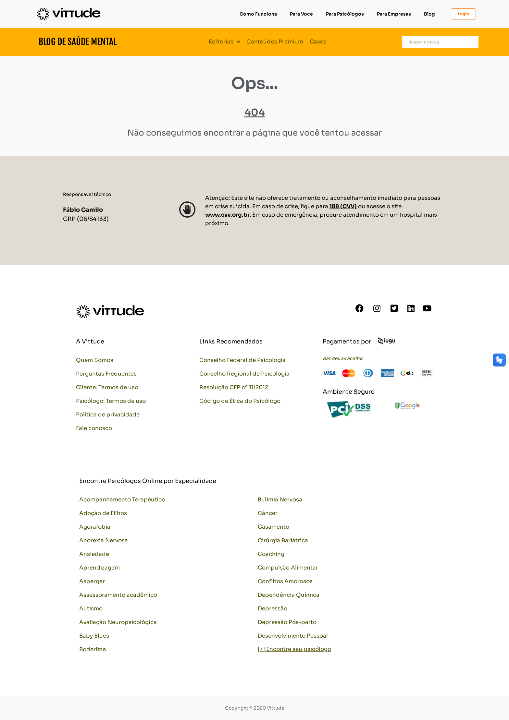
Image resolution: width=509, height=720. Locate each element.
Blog (429, 14)
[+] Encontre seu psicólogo (294, 649)
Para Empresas (394, 14)
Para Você (301, 14)
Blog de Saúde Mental (78, 41)
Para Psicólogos (345, 14)
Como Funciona (258, 14)
